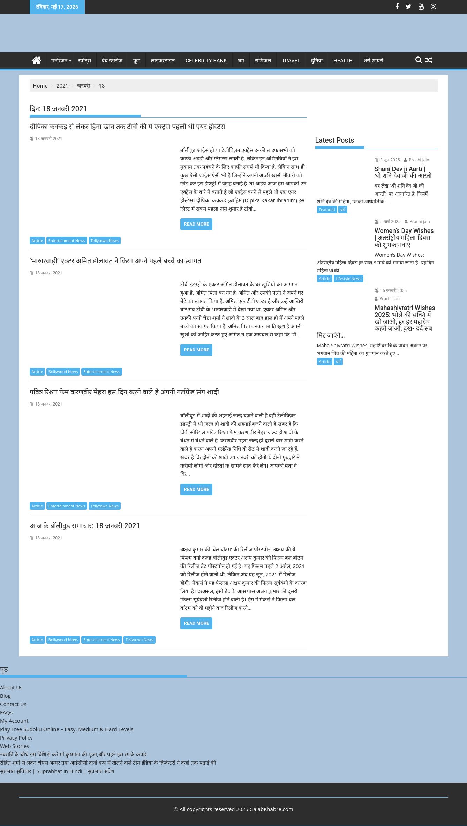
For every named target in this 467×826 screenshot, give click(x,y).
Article (37, 240)
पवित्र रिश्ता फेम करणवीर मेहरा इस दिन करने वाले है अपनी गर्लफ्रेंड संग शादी (124, 392)
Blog (5, 695)
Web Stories (14, 745)
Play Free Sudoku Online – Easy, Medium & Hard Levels (67, 729)
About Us (11, 687)
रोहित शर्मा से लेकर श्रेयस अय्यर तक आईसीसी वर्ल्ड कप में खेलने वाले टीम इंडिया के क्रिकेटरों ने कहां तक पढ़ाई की (108, 762)
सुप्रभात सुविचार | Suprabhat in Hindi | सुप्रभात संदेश (57, 770)
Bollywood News (63, 371)
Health (343, 61)
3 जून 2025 (386, 160)
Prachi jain (415, 160)
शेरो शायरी (373, 61)
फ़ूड (136, 61)
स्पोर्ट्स (84, 61)
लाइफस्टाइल (163, 61)
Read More (196, 224)
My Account (14, 720)
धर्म (241, 61)
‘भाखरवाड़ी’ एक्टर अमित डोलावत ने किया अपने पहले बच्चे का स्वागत (115, 261)
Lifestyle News (348, 278)
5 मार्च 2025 (386, 222)
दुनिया (317, 61)
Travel (291, 61)
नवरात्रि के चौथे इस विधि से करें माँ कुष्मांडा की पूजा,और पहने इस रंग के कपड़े (73, 754)
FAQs (6, 712)
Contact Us (13, 703)
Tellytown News (105, 240)
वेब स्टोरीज (112, 61)
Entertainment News (66, 240)
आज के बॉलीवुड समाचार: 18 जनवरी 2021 (85, 526)
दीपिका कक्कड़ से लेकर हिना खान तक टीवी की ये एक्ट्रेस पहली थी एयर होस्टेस (128, 126)
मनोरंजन (59, 61)
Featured (327, 209)
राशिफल (263, 61)
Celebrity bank (206, 61)
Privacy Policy (16, 737)
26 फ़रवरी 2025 (389, 291)
